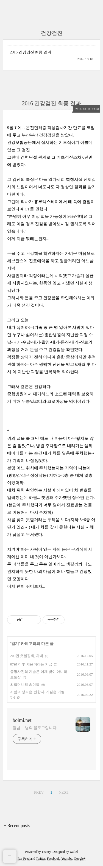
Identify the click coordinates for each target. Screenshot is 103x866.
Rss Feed (24, 859)
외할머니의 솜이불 (25, 684)
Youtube (66, 859)
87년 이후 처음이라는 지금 (31, 664)
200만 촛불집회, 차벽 (26, 656)
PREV (39, 792)
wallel (74, 852)
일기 (15, 644)
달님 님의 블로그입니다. (35, 728)
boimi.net (22, 720)
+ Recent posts (17, 825)
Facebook (53, 859)
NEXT (64, 792)
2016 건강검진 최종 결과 (30, 52)
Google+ (79, 859)
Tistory (46, 852)
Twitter (40, 859)
